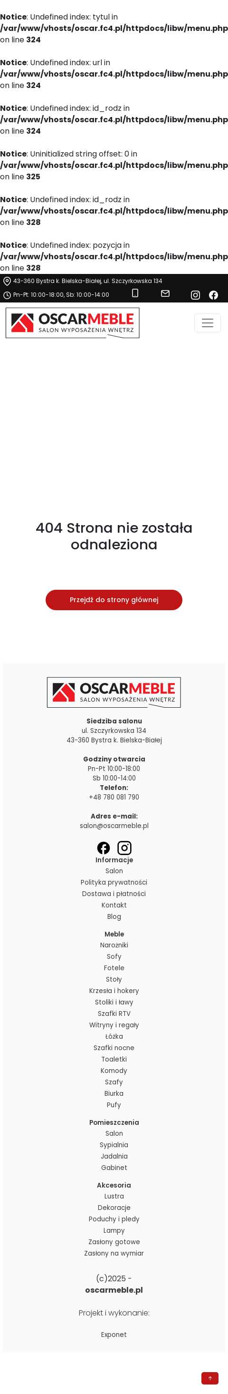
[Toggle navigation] (207, 322)
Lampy (114, 1230)
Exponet (114, 1334)
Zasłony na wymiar (114, 1253)
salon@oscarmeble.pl (114, 825)
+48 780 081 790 (114, 797)
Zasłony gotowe (114, 1242)
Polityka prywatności (114, 882)
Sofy (114, 956)
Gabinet (114, 1167)
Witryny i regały (114, 1025)
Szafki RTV (114, 1013)
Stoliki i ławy (114, 1002)
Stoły (114, 979)
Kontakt (114, 905)
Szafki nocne (114, 1048)
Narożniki (114, 945)
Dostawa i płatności (114, 893)
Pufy (114, 1105)
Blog (114, 916)
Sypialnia (114, 1145)
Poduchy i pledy (114, 1219)
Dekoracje (114, 1207)
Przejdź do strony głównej (114, 599)
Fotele (114, 968)
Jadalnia (114, 1156)
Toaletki (114, 1059)
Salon (114, 871)
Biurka (114, 1093)
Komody (114, 1070)
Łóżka (114, 1036)
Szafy (114, 1082)
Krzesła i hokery (114, 990)
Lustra (114, 1196)
